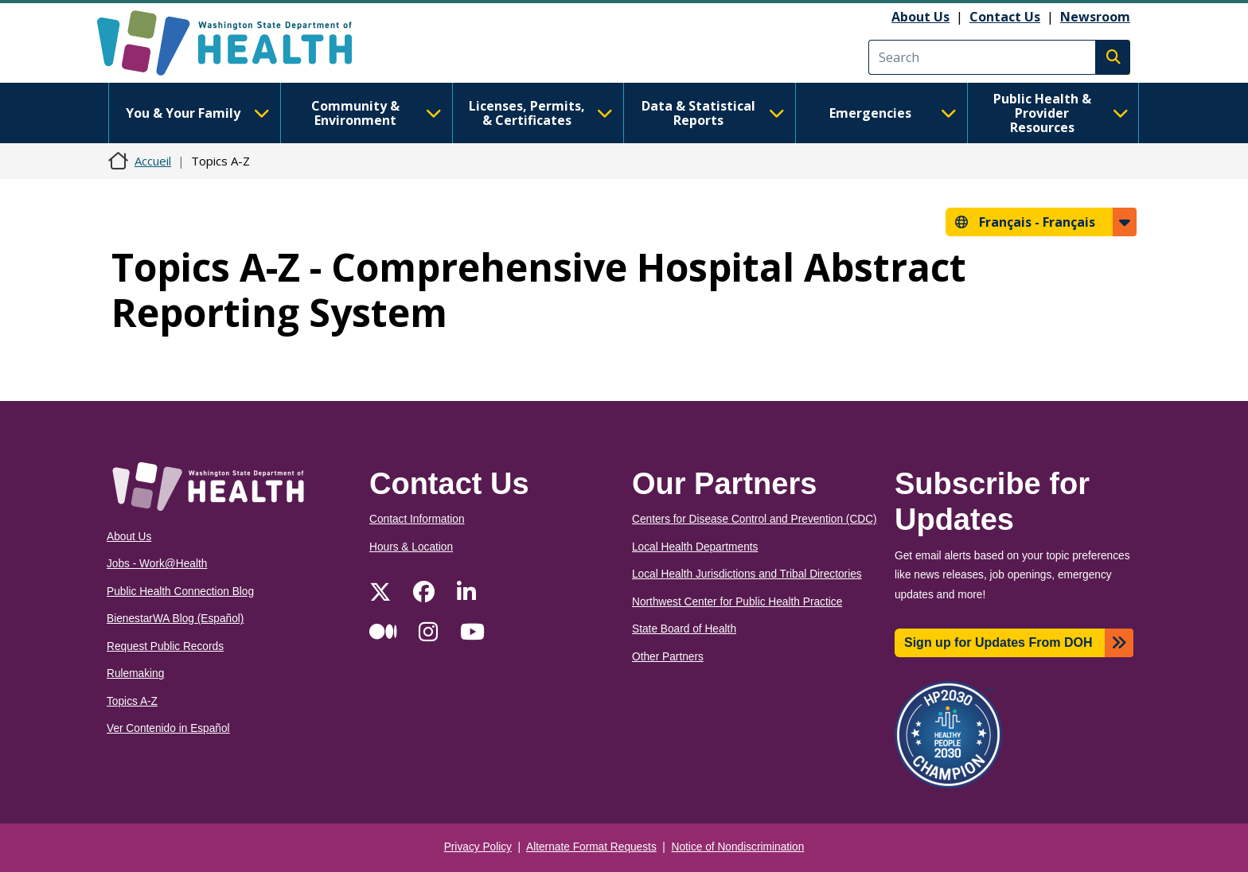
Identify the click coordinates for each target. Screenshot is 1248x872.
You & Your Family (197, 113)
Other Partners (668, 657)
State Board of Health (684, 629)
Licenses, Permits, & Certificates (541, 113)
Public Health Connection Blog (180, 592)
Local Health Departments (695, 547)
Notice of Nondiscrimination (738, 847)
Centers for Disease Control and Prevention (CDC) (754, 519)
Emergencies (893, 113)
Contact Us (1004, 16)
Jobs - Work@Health (157, 564)
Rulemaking (135, 673)
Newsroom (1095, 16)
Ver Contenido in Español (168, 728)
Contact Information (417, 519)
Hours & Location (411, 547)
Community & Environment (376, 113)
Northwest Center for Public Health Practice (737, 602)
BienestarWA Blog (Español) (175, 619)
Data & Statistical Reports (713, 113)
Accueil (153, 161)
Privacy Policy (478, 847)
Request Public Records (165, 646)
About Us (920, 16)
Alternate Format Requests (591, 847)
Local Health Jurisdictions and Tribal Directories (747, 574)
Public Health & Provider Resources (1061, 113)
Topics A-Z (132, 701)
